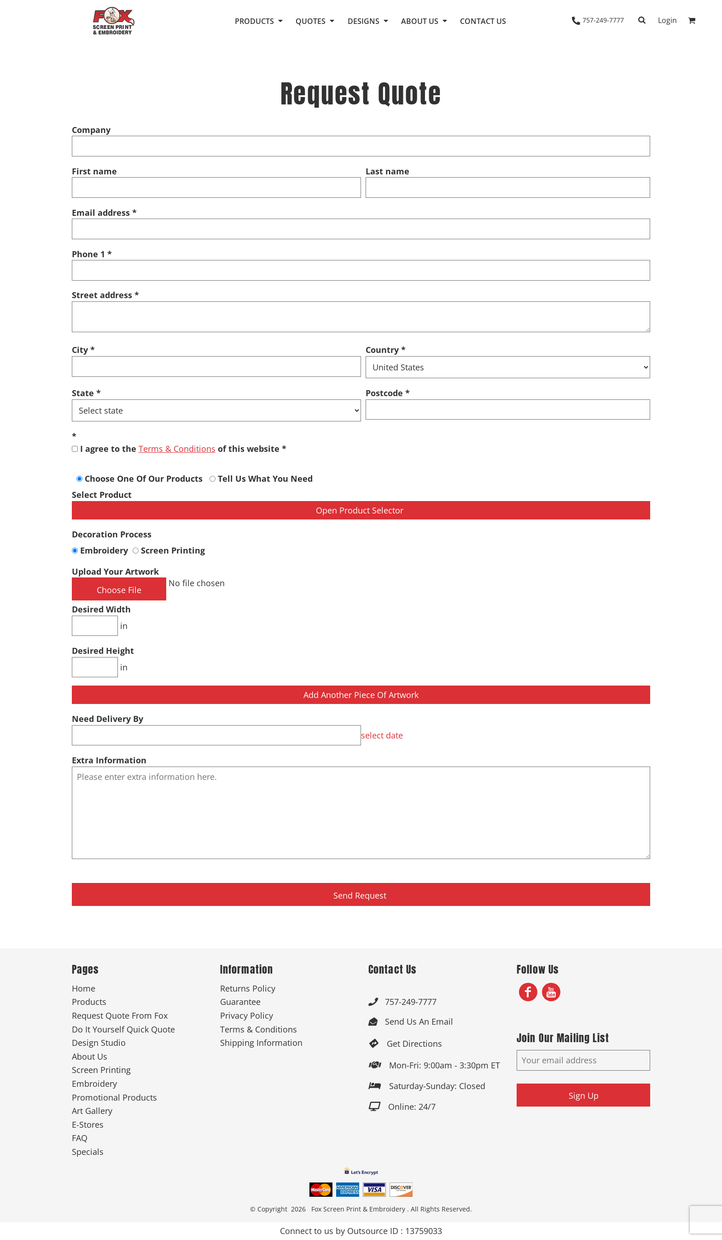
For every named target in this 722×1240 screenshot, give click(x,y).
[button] (259, 20)
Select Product (102, 494)
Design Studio (99, 1042)
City (80, 349)
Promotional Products (114, 1097)
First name (94, 171)
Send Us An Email (419, 1021)
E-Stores (88, 1124)
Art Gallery (92, 1110)
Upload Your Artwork (115, 571)
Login (667, 20)
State (83, 392)
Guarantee (240, 1001)
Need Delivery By (107, 718)
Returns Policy (247, 988)
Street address (102, 294)
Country (382, 349)
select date (382, 735)
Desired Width (101, 609)
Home (83, 988)
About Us (89, 1056)
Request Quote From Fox (120, 1015)
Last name (387, 171)
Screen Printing (169, 550)
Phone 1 (88, 254)
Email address (101, 212)
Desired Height (103, 650)
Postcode (384, 392)
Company (91, 129)
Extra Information (109, 760)
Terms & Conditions (177, 448)
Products (89, 1001)
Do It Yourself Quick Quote (123, 1029)
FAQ (79, 1137)
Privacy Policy (246, 1015)
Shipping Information (261, 1042)
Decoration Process (111, 534)
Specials (88, 1151)
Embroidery (101, 550)
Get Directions (414, 1043)
